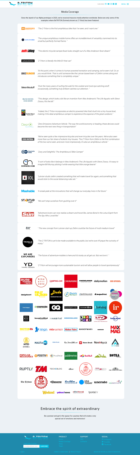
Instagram (106, 439)
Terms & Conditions (61, 452)
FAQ (81, 439)
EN (23, 452)
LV (20, 452)
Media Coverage (64, 441)
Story (61, 444)
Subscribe (44, 446)
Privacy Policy (75, 452)
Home (61, 439)
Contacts (83, 441)
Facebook (106, 444)
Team (61, 446)
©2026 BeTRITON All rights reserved (107, 452)
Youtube (106, 442)
